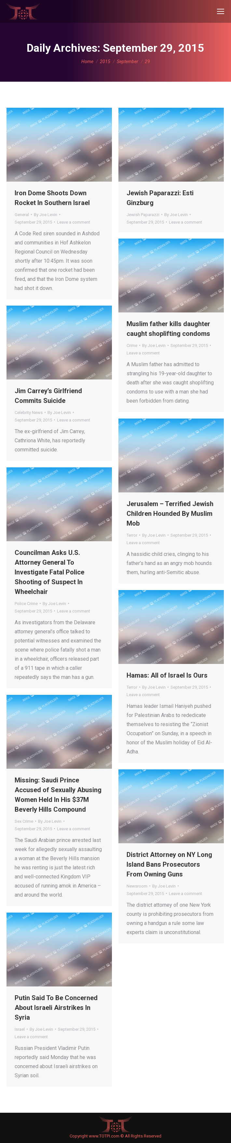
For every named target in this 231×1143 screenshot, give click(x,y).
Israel (20, 1029)
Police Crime (26, 603)
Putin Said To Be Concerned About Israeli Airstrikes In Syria (56, 1007)
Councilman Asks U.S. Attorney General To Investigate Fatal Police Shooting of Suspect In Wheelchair (49, 572)
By (45, 214)
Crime (132, 345)
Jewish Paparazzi (143, 214)
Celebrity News (29, 412)
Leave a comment (73, 222)
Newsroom (137, 886)
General (22, 214)
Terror (132, 535)
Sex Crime (24, 821)
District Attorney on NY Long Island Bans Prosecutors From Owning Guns (169, 864)
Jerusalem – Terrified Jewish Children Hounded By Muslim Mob (170, 513)
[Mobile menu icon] (220, 11)
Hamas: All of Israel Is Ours (167, 675)
